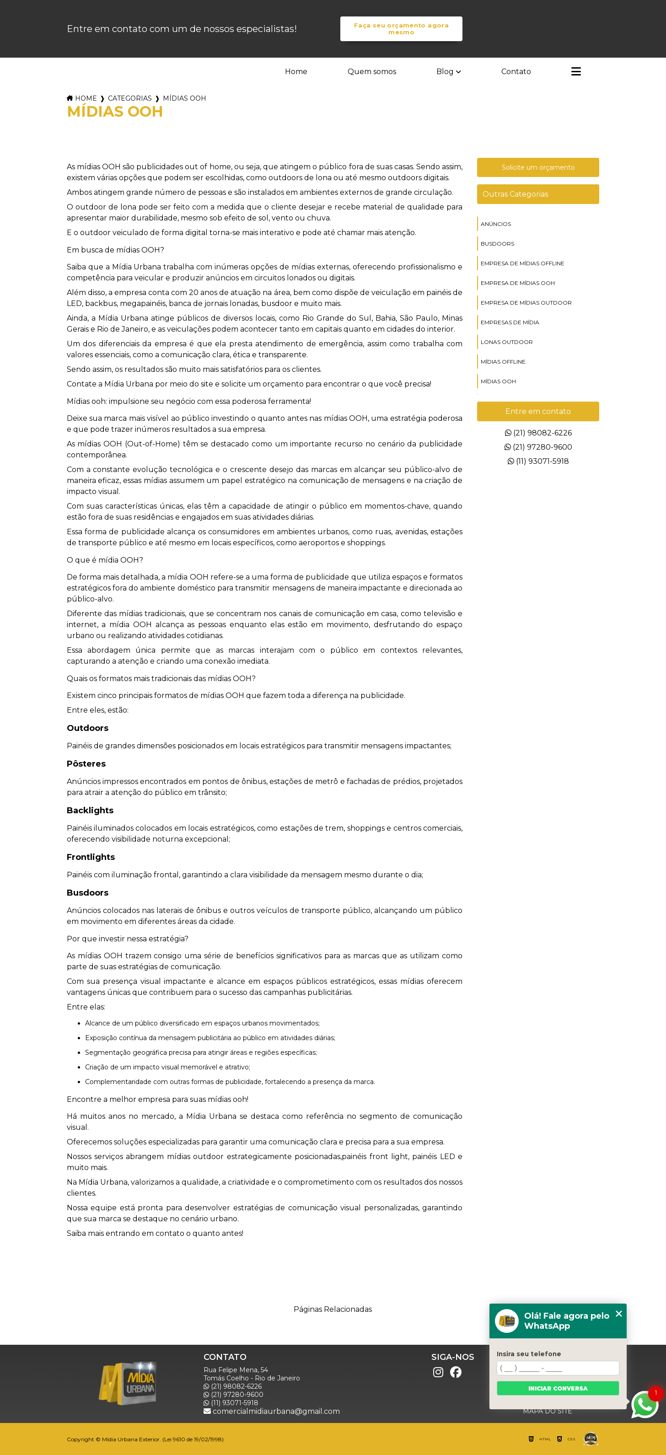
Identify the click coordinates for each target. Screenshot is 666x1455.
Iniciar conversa (558, 1388)
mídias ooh (498, 381)
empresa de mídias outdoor (526, 302)
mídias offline (503, 361)
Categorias (130, 98)
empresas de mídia (510, 322)
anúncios (496, 223)
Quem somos (372, 71)
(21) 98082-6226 (538, 433)
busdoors (497, 243)
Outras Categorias (515, 194)
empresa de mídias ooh (518, 282)
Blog (445, 71)
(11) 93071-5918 (538, 461)
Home (296, 71)
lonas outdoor (507, 341)
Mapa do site (547, 1411)
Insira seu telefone (529, 1354)
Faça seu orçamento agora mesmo (401, 29)
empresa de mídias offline (522, 263)
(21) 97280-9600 (538, 447)
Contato (516, 71)
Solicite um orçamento (538, 167)
